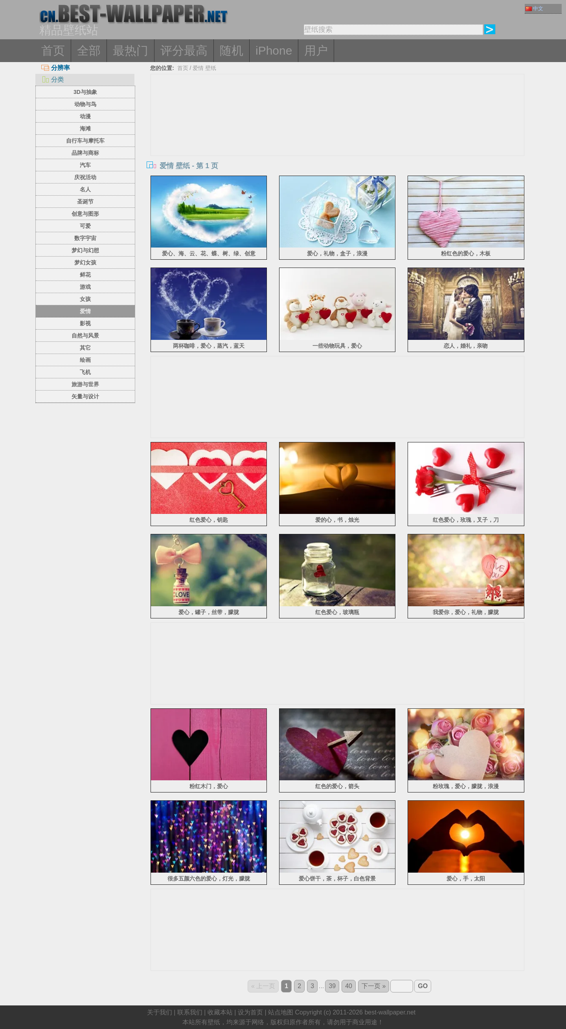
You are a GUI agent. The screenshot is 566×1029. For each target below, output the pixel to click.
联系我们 (189, 1012)
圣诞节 (85, 201)
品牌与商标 (85, 153)
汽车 (85, 165)
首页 (53, 50)
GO (423, 986)
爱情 (85, 311)
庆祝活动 (85, 177)
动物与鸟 (85, 104)
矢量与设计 (85, 396)
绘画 (85, 360)
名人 (85, 189)
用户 (316, 50)
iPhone (273, 50)
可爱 (85, 226)
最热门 (130, 50)
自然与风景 (85, 335)
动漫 (85, 116)
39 (332, 986)
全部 (89, 50)
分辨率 (55, 67)
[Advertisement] (337, 133)
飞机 (85, 372)
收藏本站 (220, 1012)
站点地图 (280, 1012)
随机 (231, 50)
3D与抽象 (85, 92)
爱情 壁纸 (204, 68)
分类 (52, 79)
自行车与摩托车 (85, 141)
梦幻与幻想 (85, 250)
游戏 (85, 287)
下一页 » (374, 986)
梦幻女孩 (85, 262)
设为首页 (250, 1012)
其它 (85, 348)
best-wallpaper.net (389, 1012)
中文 (534, 8)
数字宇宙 (85, 238)
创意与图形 (85, 214)
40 (348, 986)
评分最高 (184, 50)
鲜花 (85, 274)
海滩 (85, 128)
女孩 (85, 299)
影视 (85, 323)
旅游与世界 (85, 384)
